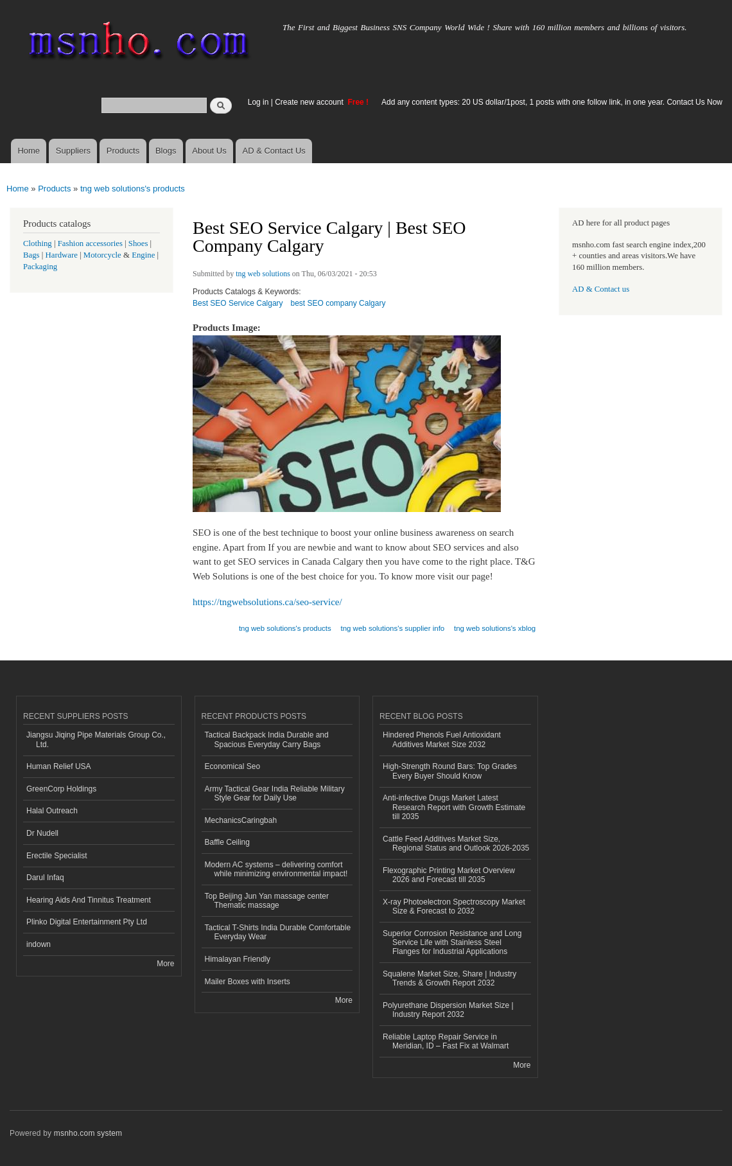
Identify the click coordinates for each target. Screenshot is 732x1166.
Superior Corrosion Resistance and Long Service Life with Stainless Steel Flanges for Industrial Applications (452, 943)
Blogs (166, 150)
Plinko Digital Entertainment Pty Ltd (86, 921)
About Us (209, 150)
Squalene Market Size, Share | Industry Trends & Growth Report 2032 (449, 978)
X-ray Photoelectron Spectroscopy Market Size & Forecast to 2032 (454, 906)
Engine (143, 255)
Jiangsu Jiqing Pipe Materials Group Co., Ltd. (96, 739)
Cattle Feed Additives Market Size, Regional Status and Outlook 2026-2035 (456, 843)
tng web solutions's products (132, 188)
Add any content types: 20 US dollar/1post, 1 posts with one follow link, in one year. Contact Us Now (551, 102)
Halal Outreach (52, 810)
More (165, 963)
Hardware (62, 255)
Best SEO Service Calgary (238, 303)
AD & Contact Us (274, 150)
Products (123, 150)
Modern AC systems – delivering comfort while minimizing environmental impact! (276, 869)
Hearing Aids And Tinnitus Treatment (88, 900)
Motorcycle (102, 255)
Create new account (310, 102)
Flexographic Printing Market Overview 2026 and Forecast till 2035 (449, 875)
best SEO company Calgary (338, 303)
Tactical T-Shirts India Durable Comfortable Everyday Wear (278, 932)
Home (28, 150)
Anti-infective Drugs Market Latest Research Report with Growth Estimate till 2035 (454, 807)
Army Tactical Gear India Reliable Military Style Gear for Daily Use (275, 793)
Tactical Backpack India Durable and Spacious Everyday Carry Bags (267, 739)
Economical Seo (233, 766)
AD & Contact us (600, 289)
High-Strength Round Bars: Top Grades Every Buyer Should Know (450, 771)
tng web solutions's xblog (495, 628)
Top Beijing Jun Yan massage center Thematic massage (267, 901)
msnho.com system (88, 1133)
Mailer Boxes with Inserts (247, 981)
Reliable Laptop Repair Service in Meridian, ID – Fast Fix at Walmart (446, 1041)
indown (38, 944)
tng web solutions (263, 273)
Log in (258, 102)
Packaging (40, 266)
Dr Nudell (42, 833)
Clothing (37, 243)
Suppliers (73, 150)
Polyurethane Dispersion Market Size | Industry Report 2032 (448, 1010)
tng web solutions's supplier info (392, 628)
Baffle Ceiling (227, 842)
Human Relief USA (58, 766)
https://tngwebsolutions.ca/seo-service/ (267, 602)
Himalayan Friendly (238, 959)
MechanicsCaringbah (241, 820)
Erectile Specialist (56, 855)
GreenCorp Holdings (61, 788)
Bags (31, 255)
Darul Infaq (45, 877)
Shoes (138, 243)
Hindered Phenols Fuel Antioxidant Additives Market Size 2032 (442, 739)
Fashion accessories (90, 243)
